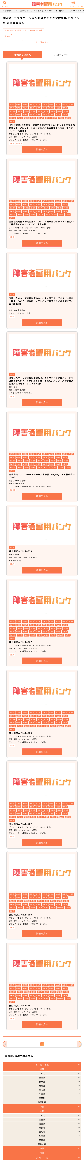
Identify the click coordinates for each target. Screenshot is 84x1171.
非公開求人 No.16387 (20, 642)
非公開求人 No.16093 (20, 551)
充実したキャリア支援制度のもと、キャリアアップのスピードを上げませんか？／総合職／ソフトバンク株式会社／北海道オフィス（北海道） (41, 301)
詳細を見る (42, 149)
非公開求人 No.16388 (20, 733)
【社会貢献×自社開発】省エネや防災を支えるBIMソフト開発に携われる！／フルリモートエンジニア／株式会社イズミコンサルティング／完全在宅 (42, 128)
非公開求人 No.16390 (20, 914)
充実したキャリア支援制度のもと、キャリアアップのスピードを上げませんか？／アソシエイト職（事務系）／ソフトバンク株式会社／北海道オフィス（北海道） (41, 381)
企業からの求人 (22, 54)
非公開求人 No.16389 (20, 824)
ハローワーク (61, 54)
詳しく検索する (42, 42)
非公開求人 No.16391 (20, 1005)
